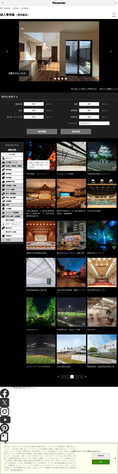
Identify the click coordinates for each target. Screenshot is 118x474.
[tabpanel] (59, 51)
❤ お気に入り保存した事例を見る (84, 88)
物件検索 (42, 131)
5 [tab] (66, 79)
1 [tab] (52, 79)
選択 (34, 104)
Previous (7, 51)
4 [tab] (62, 79)
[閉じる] (115, 462)
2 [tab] (55, 79)
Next (111, 51)
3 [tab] (59, 79)
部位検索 (76, 131)
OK (101, 465)
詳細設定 (101, 459)
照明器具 (16, 8)
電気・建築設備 (5, 8)
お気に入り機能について (108, 88)
